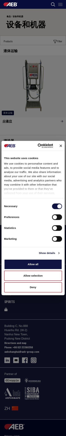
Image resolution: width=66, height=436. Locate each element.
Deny (33, 287)
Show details (47, 252)
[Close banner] (60, 146)
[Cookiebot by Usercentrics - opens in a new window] (39, 145)
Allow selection (33, 275)
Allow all (33, 264)
